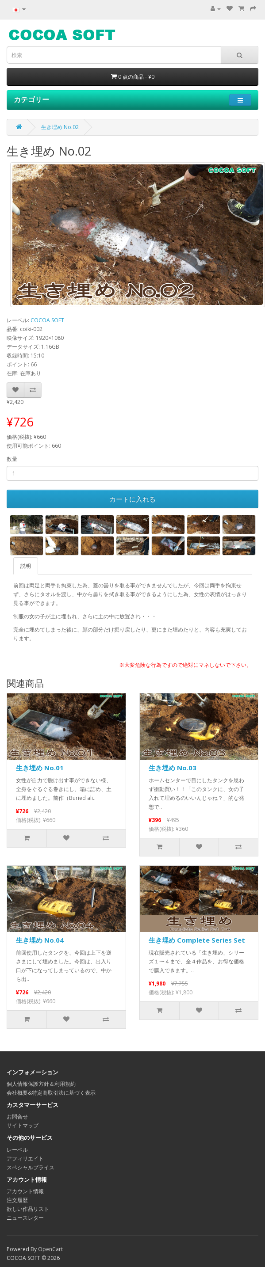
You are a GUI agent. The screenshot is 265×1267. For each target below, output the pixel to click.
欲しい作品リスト (28, 1209)
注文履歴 (17, 1200)
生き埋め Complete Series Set (197, 940)
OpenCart (50, 1249)
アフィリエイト (25, 1158)
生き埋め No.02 (60, 127)
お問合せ (17, 1116)
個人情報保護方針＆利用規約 (41, 1084)
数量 (12, 459)
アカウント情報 (25, 1191)
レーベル (17, 1149)
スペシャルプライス (30, 1167)
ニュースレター (25, 1217)
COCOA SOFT (47, 320)
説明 (25, 566)
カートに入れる (132, 499)
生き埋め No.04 (40, 940)
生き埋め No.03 (172, 767)
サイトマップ (22, 1125)
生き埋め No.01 (40, 767)
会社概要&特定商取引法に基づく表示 (51, 1092)
